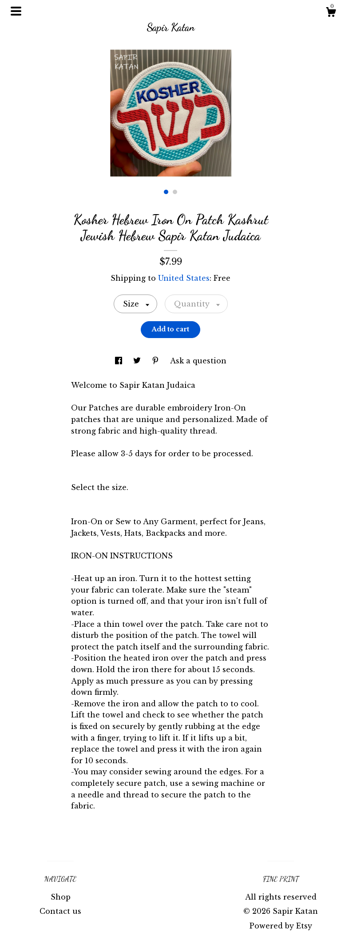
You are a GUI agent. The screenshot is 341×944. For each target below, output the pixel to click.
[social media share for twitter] (138, 360)
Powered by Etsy (281, 925)
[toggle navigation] (16, 11)
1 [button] (166, 192)
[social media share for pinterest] (156, 360)
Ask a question (198, 360)
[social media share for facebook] (119, 360)
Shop (61, 896)
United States (184, 278)
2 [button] (175, 192)
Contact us (60, 911)
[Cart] (331, 13)
